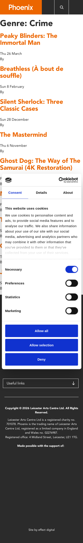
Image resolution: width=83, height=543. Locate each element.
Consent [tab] (15, 192)
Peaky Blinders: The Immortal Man (28, 39)
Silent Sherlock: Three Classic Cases (31, 105)
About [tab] (68, 192)
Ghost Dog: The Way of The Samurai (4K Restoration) (40, 164)
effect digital (46, 529)
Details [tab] (41, 192)
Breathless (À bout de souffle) (31, 72)
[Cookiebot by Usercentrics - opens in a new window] (59, 180)
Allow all (41, 331)
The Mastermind (23, 134)
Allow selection (41, 345)
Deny (41, 359)
